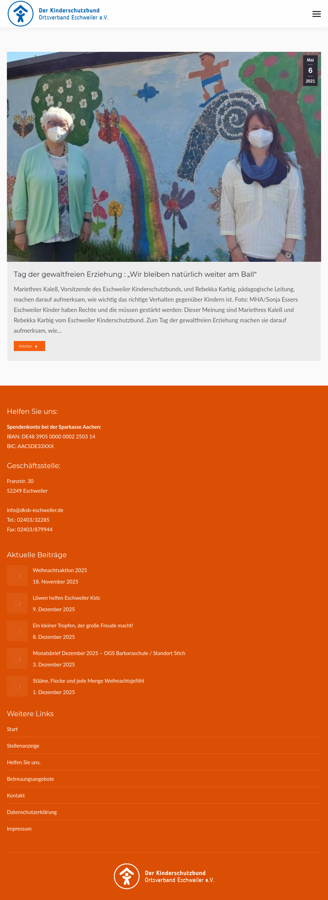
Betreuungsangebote (30, 779)
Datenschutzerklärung (32, 812)
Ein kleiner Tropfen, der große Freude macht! (83, 625)
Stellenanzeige (23, 745)
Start (12, 729)
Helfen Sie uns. (24, 762)
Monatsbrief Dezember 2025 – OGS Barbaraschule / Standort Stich (109, 653)
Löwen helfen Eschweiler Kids (66, 598)
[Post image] (17, 575)
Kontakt (16, 795)
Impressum (19, 828)
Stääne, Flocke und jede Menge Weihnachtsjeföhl (88, 681)
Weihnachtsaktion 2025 (60, 570)
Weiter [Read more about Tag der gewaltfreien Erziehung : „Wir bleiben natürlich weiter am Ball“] (28, 346)
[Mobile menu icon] (316, 14)
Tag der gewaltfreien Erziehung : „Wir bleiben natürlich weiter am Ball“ (135, 274)
